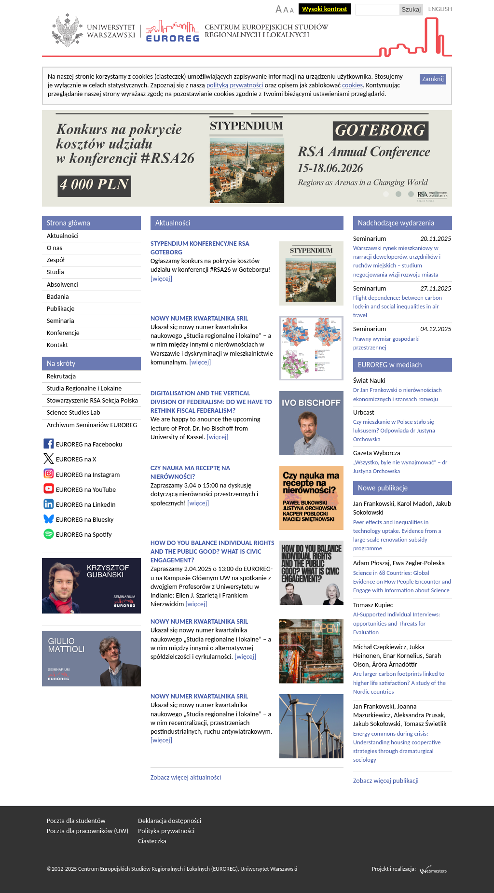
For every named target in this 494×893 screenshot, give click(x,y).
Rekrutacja (61, 376)
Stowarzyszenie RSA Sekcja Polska (92, 400)
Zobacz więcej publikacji (386, 781)
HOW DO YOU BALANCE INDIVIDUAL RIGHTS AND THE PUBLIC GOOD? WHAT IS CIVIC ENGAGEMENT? (212, 551)
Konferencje (63, 333)
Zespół (56, 260)
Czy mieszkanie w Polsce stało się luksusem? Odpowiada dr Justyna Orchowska (394, 430)
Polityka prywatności (166, 831)
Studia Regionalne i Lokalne (84, 388)
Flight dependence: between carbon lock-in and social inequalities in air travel (397, 306)
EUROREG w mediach (390, 364)
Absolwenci (62, 284)
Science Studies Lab (73, 412)
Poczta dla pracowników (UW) (87, 831)
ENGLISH (440, 9)
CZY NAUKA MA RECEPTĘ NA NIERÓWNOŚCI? (190, 472)
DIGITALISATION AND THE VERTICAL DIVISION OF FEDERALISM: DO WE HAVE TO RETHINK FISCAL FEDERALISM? (211, 402)
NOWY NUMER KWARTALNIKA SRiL (199, 621)
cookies (352, 85)
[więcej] (161, 279)
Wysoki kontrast (324, 9)
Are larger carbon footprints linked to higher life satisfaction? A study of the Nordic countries (399, 682)
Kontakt (57, 345)
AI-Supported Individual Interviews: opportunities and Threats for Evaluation (396, 623)
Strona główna (68, 222)
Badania (58, 297)
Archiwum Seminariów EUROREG (92, 425)
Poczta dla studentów (76, 821)
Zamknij (433, 79)
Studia (55, 272)
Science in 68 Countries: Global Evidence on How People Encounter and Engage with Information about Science (402, 581)
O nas (54, 248)
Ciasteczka (152, 841)
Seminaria (60, 321)
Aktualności (63, 236)
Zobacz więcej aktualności (186, 777)
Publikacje (60, 309)
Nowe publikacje (383, 487)
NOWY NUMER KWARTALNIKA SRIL (199, 318)
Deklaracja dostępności (169, 821)
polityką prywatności (234, 85)
